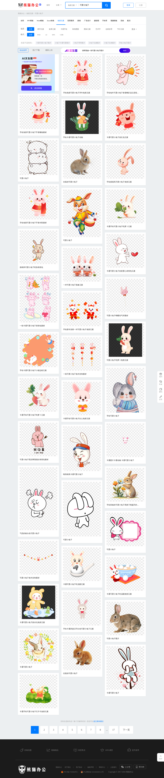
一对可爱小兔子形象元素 (73, 285)
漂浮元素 (40, 29)
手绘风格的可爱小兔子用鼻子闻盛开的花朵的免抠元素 (123, 505)
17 (113, 730)
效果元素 (52, 29)
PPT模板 (30, 21)
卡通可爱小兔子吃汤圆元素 (74, 584)
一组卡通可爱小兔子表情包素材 (32, 326)
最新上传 (49, 50)
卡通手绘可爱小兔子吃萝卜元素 (119, 226)
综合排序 (23, 50)
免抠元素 (29, 13)
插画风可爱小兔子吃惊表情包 (31, 267)
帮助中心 (102, 767)
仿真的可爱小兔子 (70, 182)
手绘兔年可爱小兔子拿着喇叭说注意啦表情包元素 (123, 93)
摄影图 (96, 21)
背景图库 (70, 21)
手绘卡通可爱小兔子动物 (73, 137)
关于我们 (68, 767)
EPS (53, 35)
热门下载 (36, 50)
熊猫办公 (21, 13)
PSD (38, 35)
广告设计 (87, 21)
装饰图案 (75, 29)
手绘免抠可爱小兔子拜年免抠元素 (76, 93)
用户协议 (79, 767)
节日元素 (120, 29)
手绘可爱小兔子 (113, 416)
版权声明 (91, 767)
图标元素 (87, 29)
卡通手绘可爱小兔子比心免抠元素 (76, 419)
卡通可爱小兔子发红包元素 (117, 137)
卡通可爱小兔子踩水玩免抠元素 (32, 622)
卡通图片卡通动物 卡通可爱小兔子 (120, 460)
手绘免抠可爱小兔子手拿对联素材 (33, 223)
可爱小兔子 (39, 13)
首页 (48, 5)
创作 (124, 50)
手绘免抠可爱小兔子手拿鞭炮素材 (33, 132)
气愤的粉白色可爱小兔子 (29, 533)
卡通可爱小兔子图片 (43, 43)
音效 (122, 21)
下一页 (126, 730)
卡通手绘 (64, 29)
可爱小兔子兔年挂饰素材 (29, 578)
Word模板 (40, 21)
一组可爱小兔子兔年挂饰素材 (74, 374)
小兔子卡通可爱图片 (62, 43)
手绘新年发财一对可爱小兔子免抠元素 (78, 329)
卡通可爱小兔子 (26, 667)
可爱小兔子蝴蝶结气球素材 (117, 316)
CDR (61, 35)
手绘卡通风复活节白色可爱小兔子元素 (78, 629)
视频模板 (114, 21)
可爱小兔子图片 (113, 639)
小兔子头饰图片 (110, 43)
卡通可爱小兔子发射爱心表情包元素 (121, 271)
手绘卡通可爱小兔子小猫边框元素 (33, 370)
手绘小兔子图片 (125, 43)
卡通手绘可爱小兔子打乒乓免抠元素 (34, 712)
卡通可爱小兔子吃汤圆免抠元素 (119, 594)
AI (46, 35)
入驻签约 (113, 767)
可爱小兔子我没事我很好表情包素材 (34, 460)
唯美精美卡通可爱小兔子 (73, 474)
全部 (22, 21)
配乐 (129, 21)
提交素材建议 (99, 721)
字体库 (104, 21)
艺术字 (98, 29)
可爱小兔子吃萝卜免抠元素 (117, 360)
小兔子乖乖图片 (79, 43)
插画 (79, 21)
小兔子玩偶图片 (94, 43)
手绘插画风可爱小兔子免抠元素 (119, 182)
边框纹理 (109, 29)
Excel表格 (50, 21)
